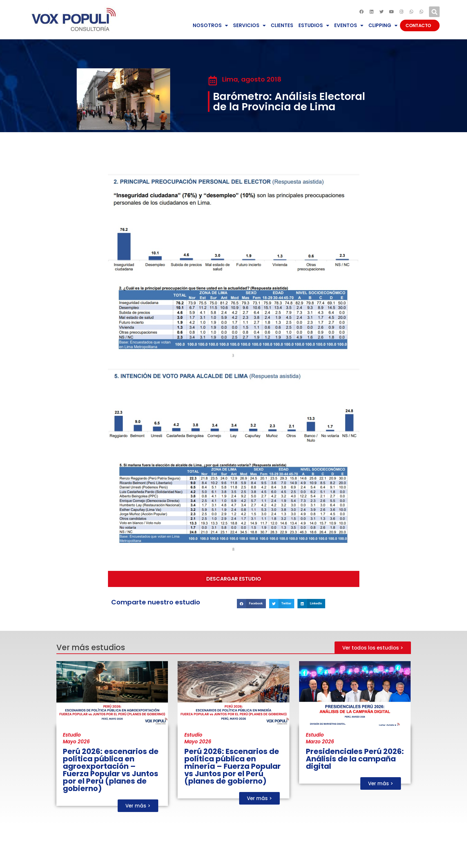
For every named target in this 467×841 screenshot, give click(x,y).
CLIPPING (382, 25)
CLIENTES (282, 25)
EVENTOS (348, 25)
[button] (434, 11)
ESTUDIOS (313, 25)
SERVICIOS (249, 25)
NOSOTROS (210, 25)
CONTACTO (419, 25)
